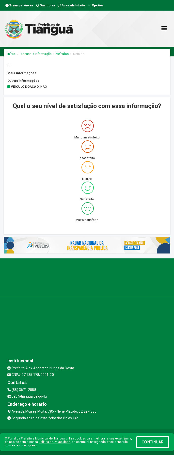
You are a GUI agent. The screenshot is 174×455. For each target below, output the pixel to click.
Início (11, 54)
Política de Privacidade (54, 442)
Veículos (62, 54)
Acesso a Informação (36, 54)
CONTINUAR (152, 442)
